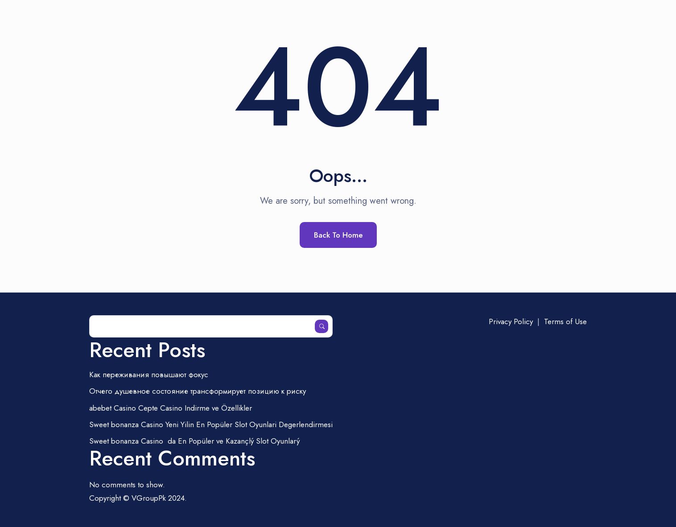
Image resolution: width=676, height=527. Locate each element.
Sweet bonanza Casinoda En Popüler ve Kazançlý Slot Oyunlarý (194, 441)
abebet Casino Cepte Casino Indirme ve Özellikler (170, 408)
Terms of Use (565, 321)
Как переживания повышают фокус (148, 374)
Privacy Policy (511, 321)
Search (321, 326)
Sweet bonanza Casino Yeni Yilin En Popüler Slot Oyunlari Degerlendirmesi (211, 424)
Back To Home (338, 235)
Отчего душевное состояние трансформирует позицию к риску (197, 391)
